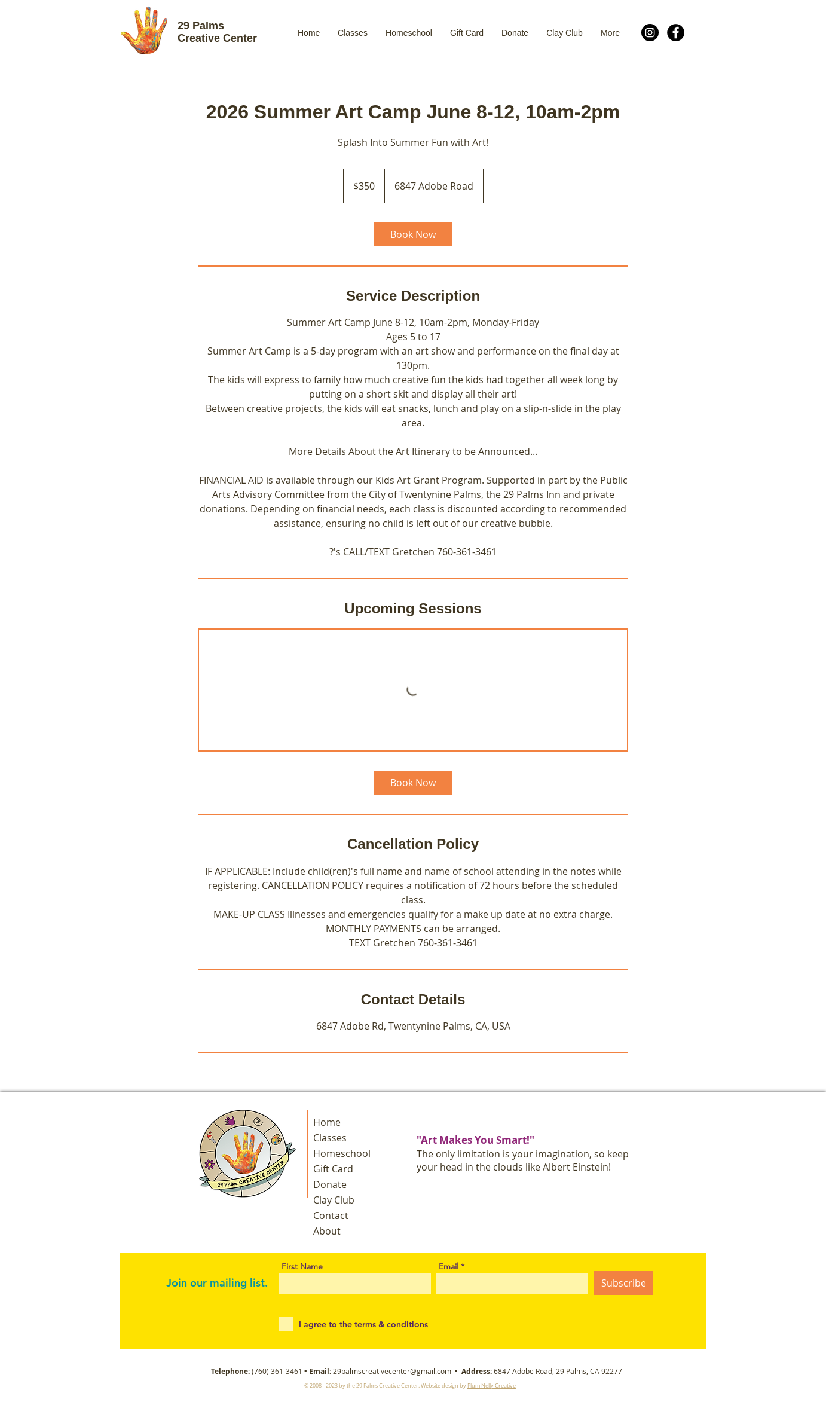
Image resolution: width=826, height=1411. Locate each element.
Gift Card (333, 1168)
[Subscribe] (623, 1283)
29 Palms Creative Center (217, 32)
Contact (330, 1215)
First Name (302, 1266)
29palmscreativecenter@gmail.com (392, 1371)
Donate (330, 1184)
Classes (330, 1137)
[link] (413, 234)
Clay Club (333, 1200)
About (327, 1231)
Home (327, 1122)
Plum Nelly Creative (491, 1385)
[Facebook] (675, 32)
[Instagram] (650, 32)
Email (448, 1266)
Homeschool (342, 1153)
